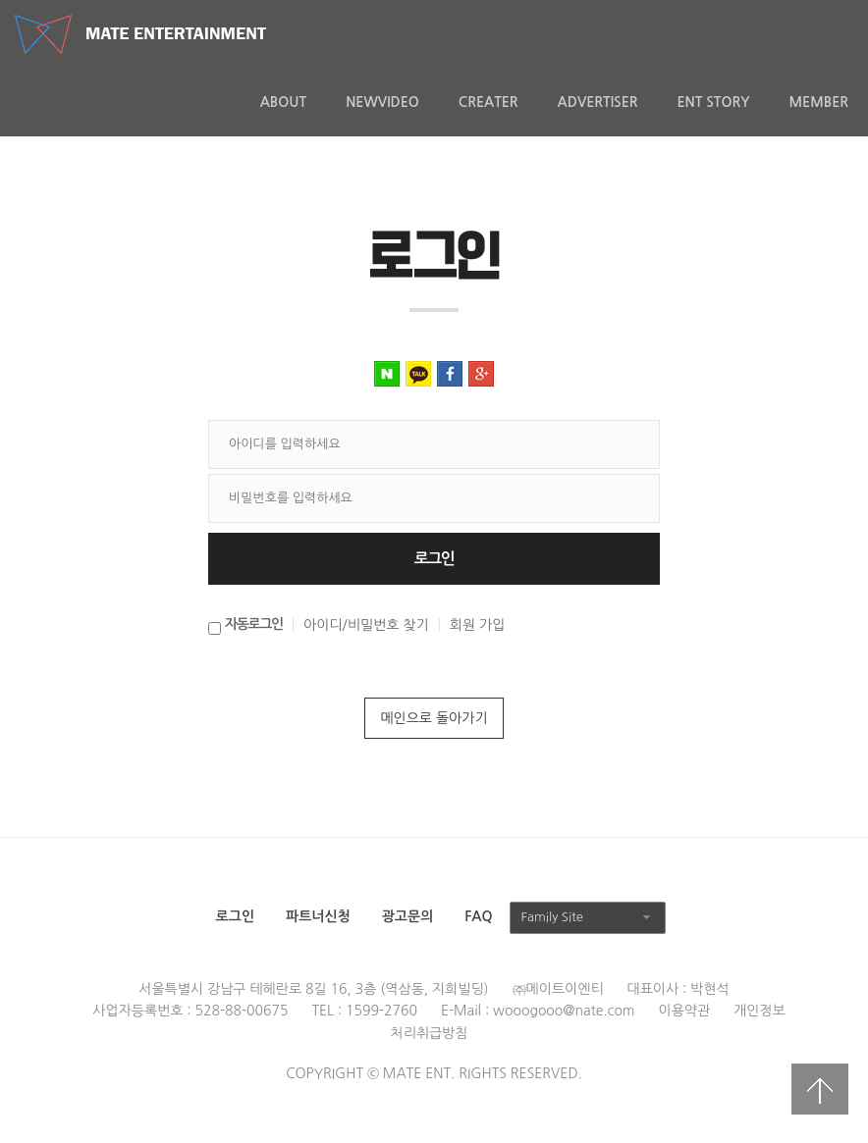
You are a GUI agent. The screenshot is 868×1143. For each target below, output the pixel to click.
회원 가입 (478, 625)
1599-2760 (381, 1010)
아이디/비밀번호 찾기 (366, 625)
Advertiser (598, 102)
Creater (488, 102)
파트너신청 (318, 916)
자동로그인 (254, 624)
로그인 (235, 916)
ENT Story (713, 102)
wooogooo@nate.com (564, 1010)
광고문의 (408, 916)
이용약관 (685, 1010)
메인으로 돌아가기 (433, 718)
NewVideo (382, 102)
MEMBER (818, 102)
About (283, 102)
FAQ (478, 916)
